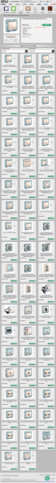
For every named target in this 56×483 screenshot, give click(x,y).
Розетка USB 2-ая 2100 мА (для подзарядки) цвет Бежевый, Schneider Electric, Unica (28, 317)
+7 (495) (14, 1)
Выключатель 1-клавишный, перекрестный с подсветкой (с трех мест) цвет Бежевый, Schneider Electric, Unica (46, 88)
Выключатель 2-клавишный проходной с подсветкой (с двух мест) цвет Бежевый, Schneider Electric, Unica (28, 129)
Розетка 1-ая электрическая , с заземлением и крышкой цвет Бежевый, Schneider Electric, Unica (46, 254)
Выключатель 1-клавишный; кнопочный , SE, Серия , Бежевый (28, 108)
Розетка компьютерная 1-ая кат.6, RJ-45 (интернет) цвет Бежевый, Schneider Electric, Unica (9, 359)
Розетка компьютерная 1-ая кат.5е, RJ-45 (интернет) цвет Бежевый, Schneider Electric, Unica (46, 338)
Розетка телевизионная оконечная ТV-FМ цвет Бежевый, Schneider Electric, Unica (46, 400)
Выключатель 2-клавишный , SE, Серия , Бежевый (46, 129)
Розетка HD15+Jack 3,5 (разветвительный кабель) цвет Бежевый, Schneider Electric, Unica (46, 296)
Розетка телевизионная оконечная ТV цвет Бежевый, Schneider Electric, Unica (28, 400)
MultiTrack (43, 12)
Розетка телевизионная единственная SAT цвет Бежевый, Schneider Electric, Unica (9, 380)
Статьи (54, 474)
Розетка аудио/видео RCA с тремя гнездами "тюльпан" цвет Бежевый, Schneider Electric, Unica (28, 338)
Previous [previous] (1, 10)
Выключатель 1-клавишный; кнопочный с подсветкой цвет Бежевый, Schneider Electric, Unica (9, 108)
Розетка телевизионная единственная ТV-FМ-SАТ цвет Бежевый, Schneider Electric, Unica (9, 400)
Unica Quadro (13, 12)
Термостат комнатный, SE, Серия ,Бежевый (28, 463)
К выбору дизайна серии (12, 15)
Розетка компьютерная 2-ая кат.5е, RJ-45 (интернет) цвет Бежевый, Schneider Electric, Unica (28, 359)
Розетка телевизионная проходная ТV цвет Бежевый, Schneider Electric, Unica (28, 421)
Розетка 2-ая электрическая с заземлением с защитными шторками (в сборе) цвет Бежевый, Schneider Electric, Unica (28, 297)
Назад (5, 15)
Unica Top (28, 12)
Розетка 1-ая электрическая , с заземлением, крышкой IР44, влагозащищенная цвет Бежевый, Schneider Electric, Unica (9, 276)
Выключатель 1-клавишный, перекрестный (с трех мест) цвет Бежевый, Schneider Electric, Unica (28, 87)
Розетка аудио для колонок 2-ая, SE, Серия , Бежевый (9, 338)
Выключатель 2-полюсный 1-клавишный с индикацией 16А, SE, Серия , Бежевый (28, 150)
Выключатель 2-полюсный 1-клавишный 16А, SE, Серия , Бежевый (9, 150)
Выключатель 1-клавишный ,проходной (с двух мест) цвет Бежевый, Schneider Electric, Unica (28, 66)
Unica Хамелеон (6, 12)
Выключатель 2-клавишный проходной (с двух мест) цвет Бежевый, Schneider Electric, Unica (9, 129)
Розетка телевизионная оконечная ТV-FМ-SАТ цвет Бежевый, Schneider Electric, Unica (9, 421)
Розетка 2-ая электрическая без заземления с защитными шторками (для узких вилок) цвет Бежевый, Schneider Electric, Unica (9, 297)
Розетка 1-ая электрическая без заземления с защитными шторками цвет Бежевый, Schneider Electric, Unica (28, 275)
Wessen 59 (50, 12)
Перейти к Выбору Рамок (23, 15)
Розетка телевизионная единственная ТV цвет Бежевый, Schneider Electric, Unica (28, 380)
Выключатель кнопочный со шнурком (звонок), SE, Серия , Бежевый (46, 170)
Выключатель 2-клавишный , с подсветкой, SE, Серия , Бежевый (46, 108)
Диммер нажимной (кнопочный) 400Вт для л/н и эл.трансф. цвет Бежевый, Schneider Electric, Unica (28, 191)
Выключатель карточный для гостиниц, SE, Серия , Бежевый (28, 170)
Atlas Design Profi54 (20, 13)
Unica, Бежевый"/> (9, 59)
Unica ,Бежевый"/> (28, 456)
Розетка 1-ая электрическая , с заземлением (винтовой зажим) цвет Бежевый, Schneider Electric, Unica (46, 233)
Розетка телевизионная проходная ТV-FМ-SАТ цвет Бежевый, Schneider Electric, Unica (9, 442)
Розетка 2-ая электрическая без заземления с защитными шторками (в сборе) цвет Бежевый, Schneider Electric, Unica (46, 276)
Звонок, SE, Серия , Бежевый (9, 232)
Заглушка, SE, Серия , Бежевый (46, 211)
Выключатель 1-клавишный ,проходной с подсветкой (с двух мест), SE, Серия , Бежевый (46, 66)
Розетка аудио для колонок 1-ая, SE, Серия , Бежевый (46, 317)
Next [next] (55, 10)
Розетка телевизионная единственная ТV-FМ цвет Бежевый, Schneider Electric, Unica (46, 380)
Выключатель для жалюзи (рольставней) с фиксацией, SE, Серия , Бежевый (9, 170)
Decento (35, 12)
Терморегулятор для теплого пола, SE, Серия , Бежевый (9, 463)
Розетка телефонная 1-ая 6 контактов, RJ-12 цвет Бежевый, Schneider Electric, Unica (46, 442)
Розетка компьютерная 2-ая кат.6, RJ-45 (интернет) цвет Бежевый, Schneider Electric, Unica (46, 359)
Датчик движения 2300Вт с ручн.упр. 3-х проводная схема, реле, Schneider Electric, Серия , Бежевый (9, 191)
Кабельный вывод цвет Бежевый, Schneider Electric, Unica (28, 233)
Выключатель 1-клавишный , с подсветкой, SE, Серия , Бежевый (9, 66)
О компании (42, 474)
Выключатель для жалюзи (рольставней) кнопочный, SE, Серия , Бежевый (46, 150)
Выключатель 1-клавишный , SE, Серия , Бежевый (9, 87)
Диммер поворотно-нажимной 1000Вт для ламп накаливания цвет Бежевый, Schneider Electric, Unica (28, 212)
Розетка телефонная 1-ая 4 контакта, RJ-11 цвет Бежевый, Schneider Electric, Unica (28, 442)
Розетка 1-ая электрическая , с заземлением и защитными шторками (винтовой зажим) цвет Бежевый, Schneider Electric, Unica (28, 255)
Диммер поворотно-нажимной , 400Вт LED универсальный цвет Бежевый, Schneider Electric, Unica (46, 191)
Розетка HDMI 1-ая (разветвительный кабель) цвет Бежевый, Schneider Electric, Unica (9, 317)
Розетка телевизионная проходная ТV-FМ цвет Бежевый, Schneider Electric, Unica (46, 421)
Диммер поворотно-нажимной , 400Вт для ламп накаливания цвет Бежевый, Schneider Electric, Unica (9, 212)
